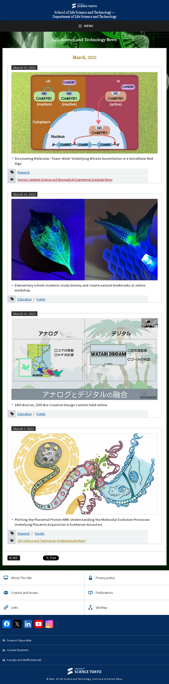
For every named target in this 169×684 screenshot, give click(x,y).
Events (41, 299)
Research (24, 172)
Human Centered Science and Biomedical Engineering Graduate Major (65, 179)
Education (25, 299)
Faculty (39, 533)
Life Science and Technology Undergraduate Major (52, 540)
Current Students (17, 650)
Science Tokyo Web (19, 640)
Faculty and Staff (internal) (24, 660)
